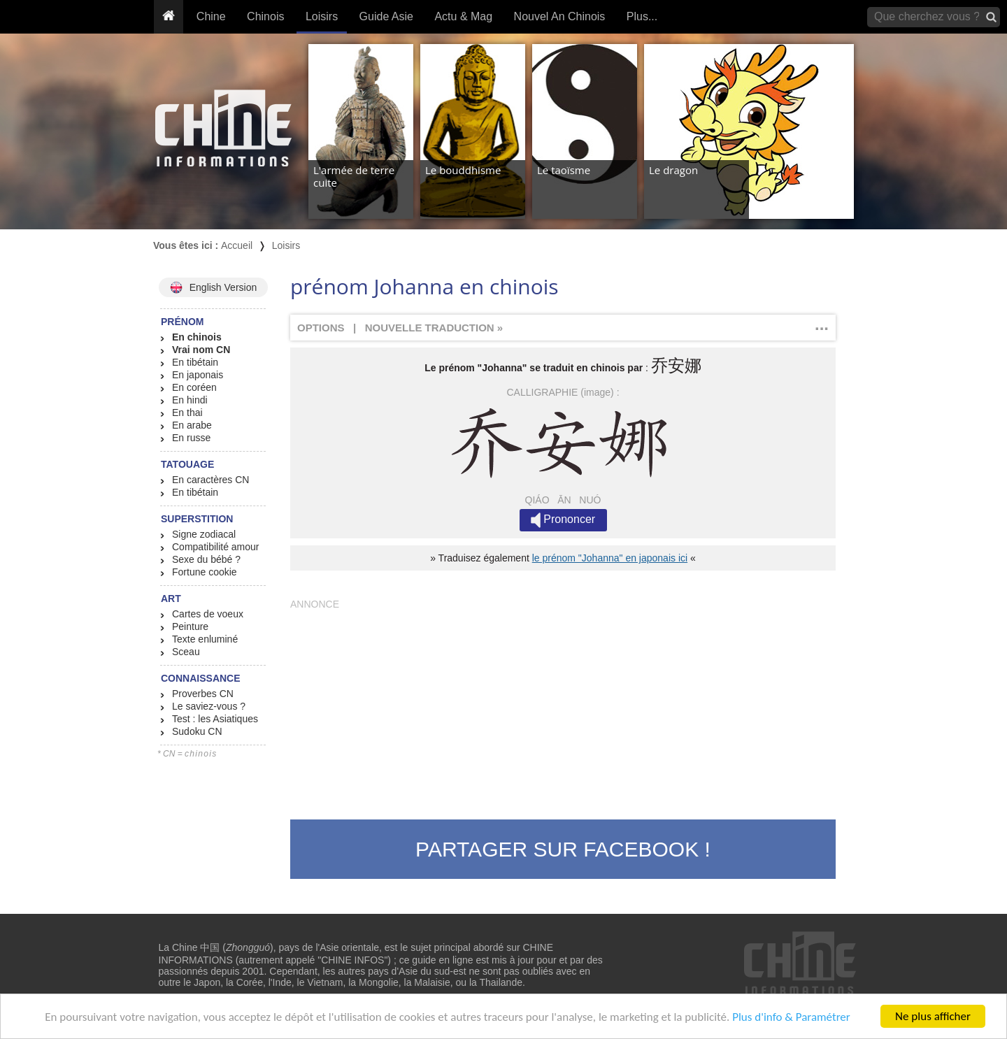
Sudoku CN (197, 731)
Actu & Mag (463, 16)
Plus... (642, 16)
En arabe (192, 425)
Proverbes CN (203, 693)
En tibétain (195, 362)
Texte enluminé (205, 639)
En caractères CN (210, 479)
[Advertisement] (563, 707)
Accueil (236, 245)
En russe (191, 437)
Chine (211, 16)
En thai (187, 412)
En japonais (197, 374)
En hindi (190, 400)
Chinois (265, 16)
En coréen (194, 387)
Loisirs (322, 16)
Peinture (190, 626)
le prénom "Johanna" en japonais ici (609, 558)
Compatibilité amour (215, 546)
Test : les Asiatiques (215, 718)
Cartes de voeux (207, 613)
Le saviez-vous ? (208, 706)
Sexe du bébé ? (206, 559)
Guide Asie (386, 16)
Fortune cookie (204, 572)
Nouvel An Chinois (560, 16)
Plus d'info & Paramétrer (791, 1017)
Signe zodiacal (204, 534)
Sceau (186, 651)
